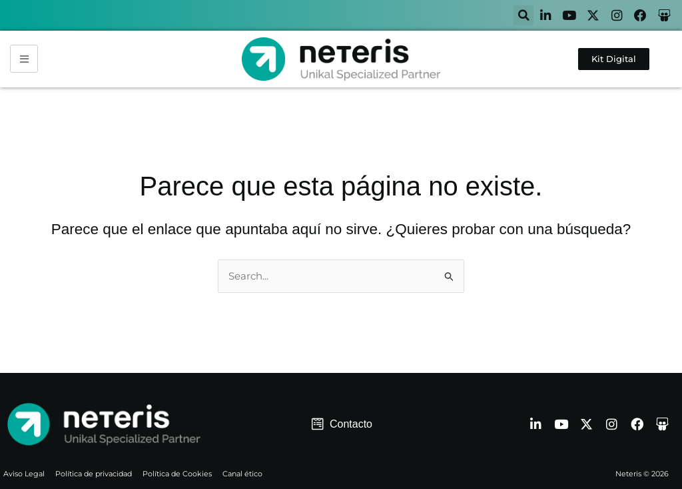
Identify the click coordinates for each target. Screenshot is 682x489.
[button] (515, 16)
